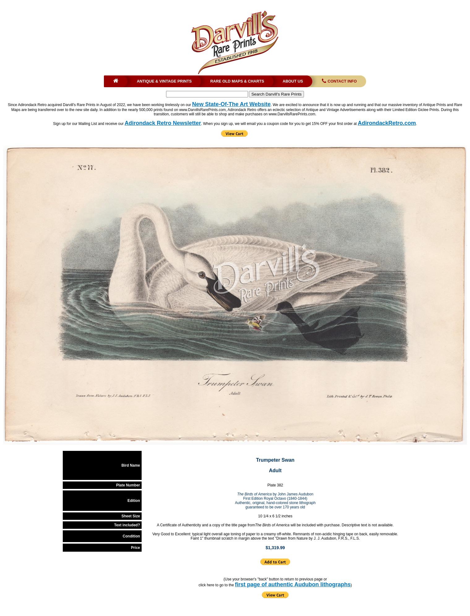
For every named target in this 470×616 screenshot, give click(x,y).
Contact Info (339, 81)
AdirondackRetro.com (387, 123)
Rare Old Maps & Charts (237, 81)
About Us (293, 81)
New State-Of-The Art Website (231, 104)
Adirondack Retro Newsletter (163, 123)
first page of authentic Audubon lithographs (293, 584)
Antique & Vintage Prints (164, 81)
